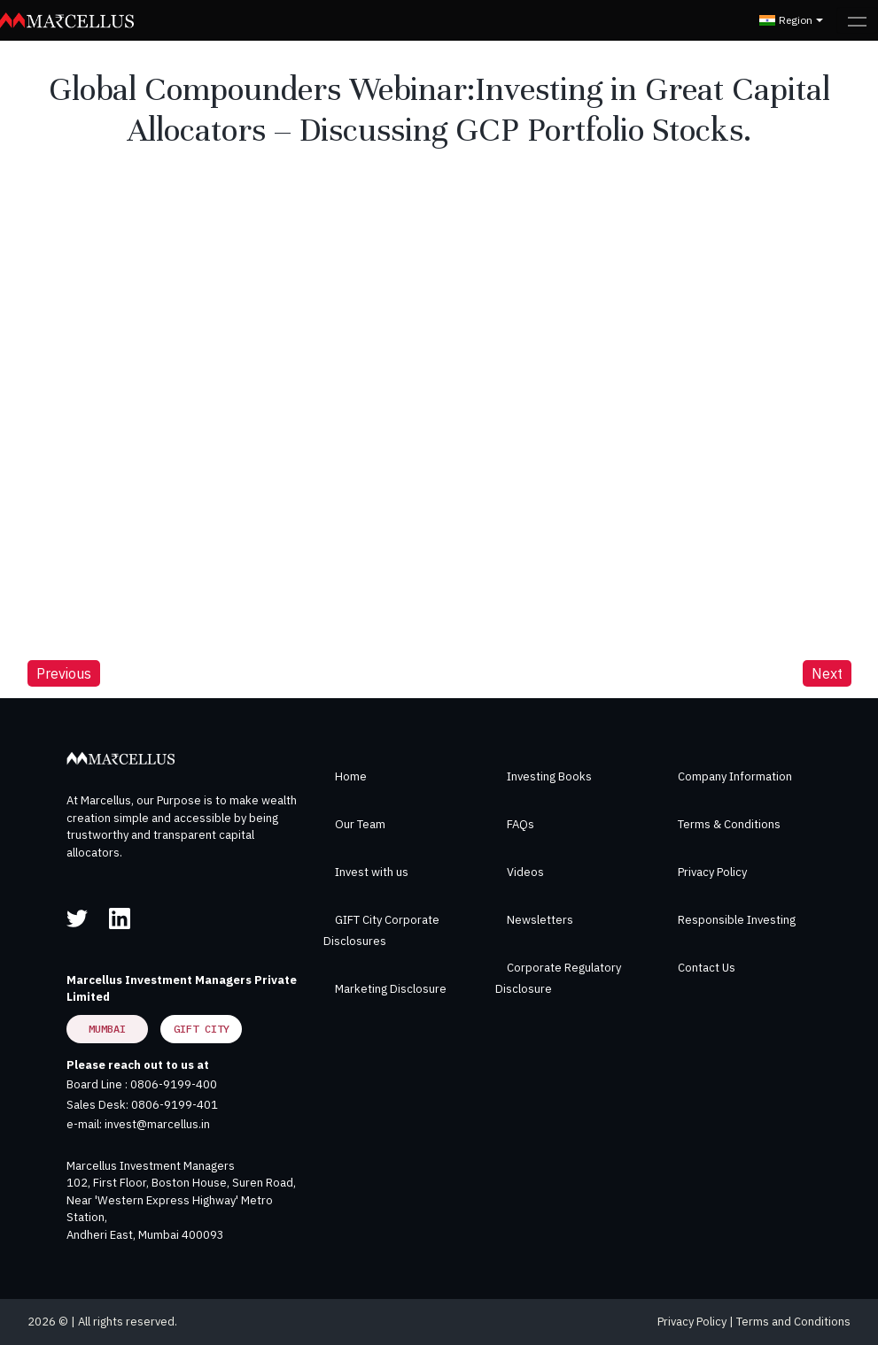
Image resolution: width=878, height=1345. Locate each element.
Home (351, 776)
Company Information (735, 776)
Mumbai (107, 1028)
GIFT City (201, 1028)
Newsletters (540, 919)
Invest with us (371, 872)
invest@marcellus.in (157, 1124)
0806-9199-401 (174, 1104)
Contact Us (706, 967)
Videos (525, 872)
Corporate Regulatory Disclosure (558, 978)
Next (827, 673)
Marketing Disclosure (391, 988)
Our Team (360, 824)
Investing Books (549, 776)
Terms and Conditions (793, 1321)
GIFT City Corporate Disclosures (381, 930)
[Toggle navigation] (857, 20)
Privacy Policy (712, 872)
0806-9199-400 (173, 1084)
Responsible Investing (737, 919)
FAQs (520, 824)
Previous (63, 673)
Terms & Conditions (729, 824)
